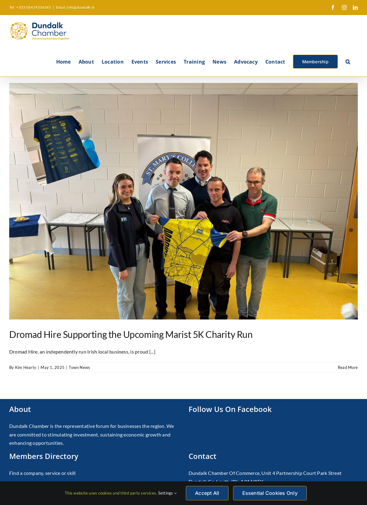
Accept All (207, 493)
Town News (79, 367)
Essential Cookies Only (270, 493)
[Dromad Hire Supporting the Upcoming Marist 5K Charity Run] (183, 201)
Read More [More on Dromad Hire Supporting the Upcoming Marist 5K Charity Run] (348, 367)
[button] (348, 61)
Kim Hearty (25, 367)
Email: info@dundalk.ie (75, 7)
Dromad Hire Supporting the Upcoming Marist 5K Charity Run (130, 334)
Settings (167, 493)
